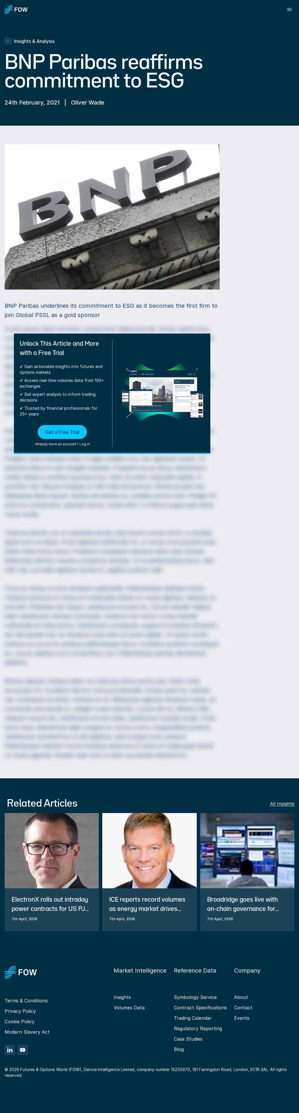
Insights (122, 997)
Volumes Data (129, 1008)
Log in (84, 444)
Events (241, 1018)
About (241, 997)
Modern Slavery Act (27, 1032)
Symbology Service (195, 997)
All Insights (282, 804)
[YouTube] (22, 1050)
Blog (179, 1049)
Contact (243, 1008)
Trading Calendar (193, 1018)
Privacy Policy (20, 1011)
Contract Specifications (200, 1008)
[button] (62, 436)
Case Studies (188, 1039)
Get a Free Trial (62, 432)
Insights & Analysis (29, 41)
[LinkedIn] (10, 1050)
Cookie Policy (19, 1021)
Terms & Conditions (26, 1001)
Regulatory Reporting (198, 1028)
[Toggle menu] (289, 9)
